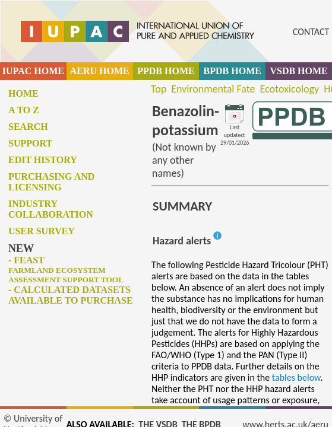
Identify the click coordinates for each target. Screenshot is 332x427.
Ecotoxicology (290, 88)
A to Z (23, 110)
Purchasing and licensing (51, 181)
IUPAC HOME (33, 71)
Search (28, 127)
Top (158, 88)
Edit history (42, 160)
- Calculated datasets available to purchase (70, 295)
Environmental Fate (213, 88)
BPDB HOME (232, 71)
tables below (296, 377)
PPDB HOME (165, 71)
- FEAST (66, 269)
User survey (41, 231)
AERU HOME (99, 71)
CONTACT (311, 31)
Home (23, 93)
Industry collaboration (50, 209)
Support (30, 143)
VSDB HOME (298, 71)
